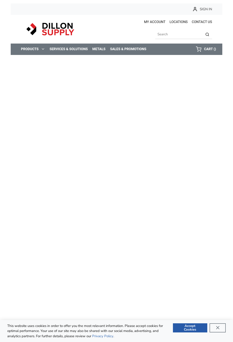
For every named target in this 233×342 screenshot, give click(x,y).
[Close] (218, 327)
